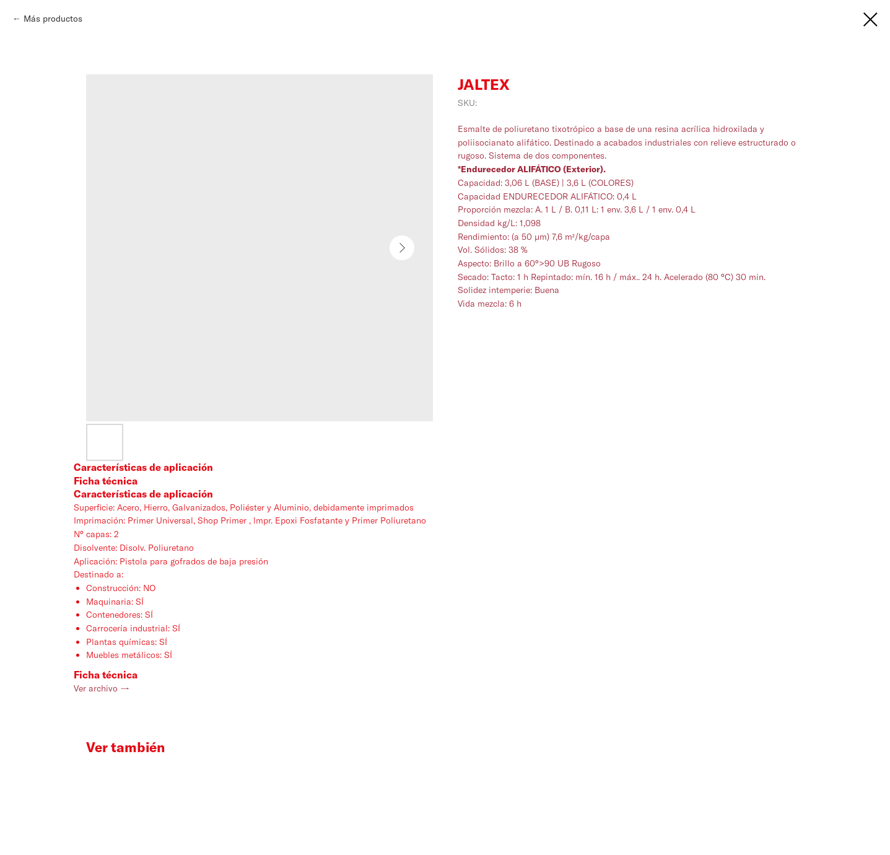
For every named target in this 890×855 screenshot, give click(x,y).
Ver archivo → (101, 688)
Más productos (53, 18)
